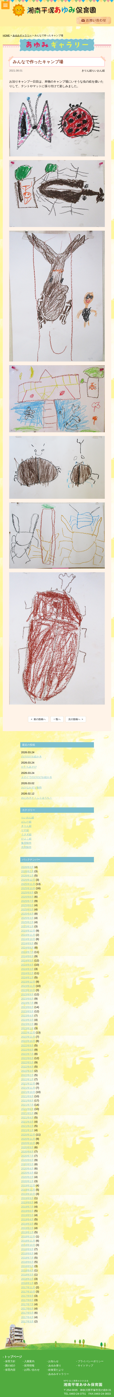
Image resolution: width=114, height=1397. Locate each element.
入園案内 (29, 1360)
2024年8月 (27, 947)
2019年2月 (27, 1227)
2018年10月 (28, 1244)
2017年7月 (27, 1303)
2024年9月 (27, 943)
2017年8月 (27, 1299)
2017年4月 (27, 1316)
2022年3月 (27, 1070)
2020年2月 (27, 1176)
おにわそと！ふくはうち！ (36, 797)
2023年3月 (27, 1019)
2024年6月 (27, 955)
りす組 (25, 829)
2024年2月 (27, 972)
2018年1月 (27, 1282)
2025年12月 (28, 879)
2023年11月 (28, 985)
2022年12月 (28, 1032)
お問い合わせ (32, 1369)
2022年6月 (27, 1057)
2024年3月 (27, 968)
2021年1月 (27, 1129)
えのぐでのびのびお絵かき (36, 776)
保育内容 (10, 1369)
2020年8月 (27, 1151)
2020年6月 (27, 1159)
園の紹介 (10, 1365)
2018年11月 (28, 1240)
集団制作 (26, 842)
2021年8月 (27, 1100)
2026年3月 (27, 866)
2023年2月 (27, 1023)
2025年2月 (27, 921)
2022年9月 (27, 1044)
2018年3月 (27, 1274)
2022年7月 (27, 1053)
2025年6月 (27, 904)
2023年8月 (27, 998)
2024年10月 (28, 938)
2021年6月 (27, 1108)
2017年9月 (27, 1295)
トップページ (13, 1356)
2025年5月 (27, 909)
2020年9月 (27, 1146)
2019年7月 (27, 1206)
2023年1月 (27, 1027)
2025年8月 (27, 896)
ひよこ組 (26, 838)
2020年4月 (27, 1168)
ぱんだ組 (26, 821)
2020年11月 (28, 1138)
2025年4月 (27, 913)
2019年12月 (28, 1185)
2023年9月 (27, 994)
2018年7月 (27, 1257)
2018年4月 (27, 1270)
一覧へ (57, 718)
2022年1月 (27, 1079)
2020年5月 (27, 1163)
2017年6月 (27, 1308)
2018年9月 (27, 1248)
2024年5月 (27, 959)
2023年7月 (27, 1002)
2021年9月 (27, 1095)
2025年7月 (27, 900)
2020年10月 (28, 1142)
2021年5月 (27, 1112)
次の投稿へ (74, 718)
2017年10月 (28, 1291)
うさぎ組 (26, 834)
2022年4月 (27, 1066)
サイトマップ (85, 1365)
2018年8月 (27, 1253)
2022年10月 (28, 1040)
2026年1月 (27, 875)
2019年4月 (27, 1219)
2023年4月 (27, 1015)
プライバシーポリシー (91, 1360)
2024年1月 (27, 977)
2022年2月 (27, 1074)
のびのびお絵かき (31, 756)
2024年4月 (27, 964)
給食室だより (56, 1369)
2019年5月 (27, 1214)
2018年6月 (27, 1261)
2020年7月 (27, 1155)
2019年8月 (27, 1202)
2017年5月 (27, 1312)
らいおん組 (98, 70)
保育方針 (10, 1360)
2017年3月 (27, 1320)
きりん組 (87, 70)
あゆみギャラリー (58, 1373)
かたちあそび (29, 766)
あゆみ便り (54, 1365)
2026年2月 (27, 870)
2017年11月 (28, 1287)
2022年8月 (27, 1049)
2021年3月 (27, 1121)
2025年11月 (28, 883)
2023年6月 (27, 1006)
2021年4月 (27, 1117)
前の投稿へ (40, 718)
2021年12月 (28, 1083)
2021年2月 (27, 1125)
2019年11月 (28, 1189)
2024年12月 (28, 930)
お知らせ (53, 1360)
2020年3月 (27, 1172)
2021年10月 (28, 1091)
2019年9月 (27, 1197)
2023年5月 (27, 1011)
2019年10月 (28, 1193)
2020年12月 (28, 1134)
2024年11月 (28, 934)
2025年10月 (28, 887)
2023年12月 (28, 981)
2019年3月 (27, 1223)
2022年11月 (28, 1036)
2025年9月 (27, 892)
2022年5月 (27, 1061)
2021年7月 (27, 1104)
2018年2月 (27, 1278)
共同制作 (26, 846)
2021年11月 (28, 1087)
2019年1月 (27, 1231)
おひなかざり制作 (31, 787)
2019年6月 (27, 1210)
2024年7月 (27, 951)
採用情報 (29, 1365)
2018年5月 (27, 1265)
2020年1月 (27, 1180)
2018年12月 (28, 1235)
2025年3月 (27, 917)
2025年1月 (27, 926)
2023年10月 (28, 989)
